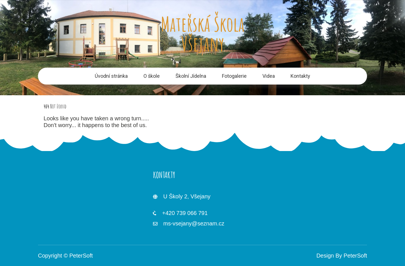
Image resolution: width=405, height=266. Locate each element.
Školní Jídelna (191, 76)
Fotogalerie (234, 76)
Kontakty (300, 76)
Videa (268, 76)
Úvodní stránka (111, 76)
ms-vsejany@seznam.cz (193, 223)
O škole (151, 76)
